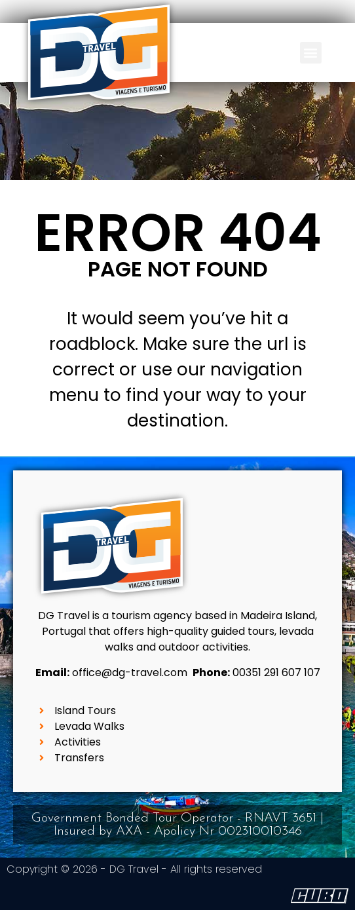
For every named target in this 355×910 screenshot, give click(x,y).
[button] (311, 53)
